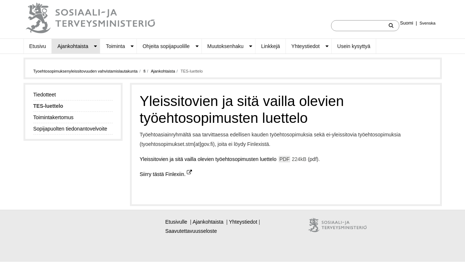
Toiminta (115, 46)
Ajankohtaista (72, 46)
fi (145, 71)
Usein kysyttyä (353, 46)
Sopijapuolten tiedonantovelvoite (70, 129)
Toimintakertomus (53, 117)
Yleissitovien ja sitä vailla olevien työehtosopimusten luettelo (224, 159)
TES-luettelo (48, 106)
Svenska (427, 23)
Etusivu (37, 46)
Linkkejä (270, 46)
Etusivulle (176, 222)
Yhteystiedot (305, 46)
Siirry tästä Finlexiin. (166, 174)
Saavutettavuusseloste (191, 231)
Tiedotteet (44, 95)
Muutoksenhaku (225, 46)
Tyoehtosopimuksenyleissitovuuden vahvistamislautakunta (85, 71)
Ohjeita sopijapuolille (165, 46)
